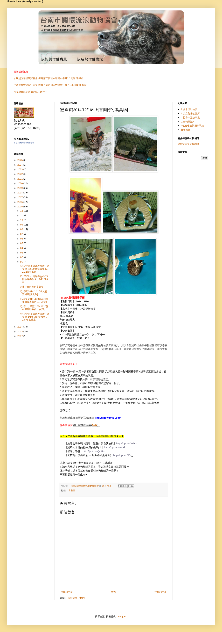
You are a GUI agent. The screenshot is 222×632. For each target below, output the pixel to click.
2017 (20, 197)
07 (21, 234)
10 (21, 220)
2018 (20, 192)
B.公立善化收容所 (190, 113)
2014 (20, 326)
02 (21, 257)
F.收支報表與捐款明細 (192, 125)
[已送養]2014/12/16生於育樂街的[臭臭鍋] (33, 293)
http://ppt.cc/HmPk (115, 447)
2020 (20, 183)
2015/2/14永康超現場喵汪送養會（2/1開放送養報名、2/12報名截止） (34, 269)
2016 (20, 202)
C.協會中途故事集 (190, 117)
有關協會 (185, 129)
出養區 (71, 490)
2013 (20, 331)
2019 (20, 188)
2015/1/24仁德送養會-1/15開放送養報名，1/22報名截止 (34, 279)
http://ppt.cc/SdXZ (126, 443)
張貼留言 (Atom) (76, 598)
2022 (20, 174)
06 (21, 238)
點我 (94, 425)
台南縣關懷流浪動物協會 (24, 143)
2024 (20, 164)
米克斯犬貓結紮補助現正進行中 (30, 91)
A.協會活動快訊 (189, 109)
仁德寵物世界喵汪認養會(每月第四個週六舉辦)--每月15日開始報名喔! (50, 85)
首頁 (113, 592)
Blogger (122, 616)
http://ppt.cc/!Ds (122, 455)
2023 (20, 169)
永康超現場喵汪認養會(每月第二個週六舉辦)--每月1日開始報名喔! (48, 78)
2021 (20, 178)
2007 (20, 336)
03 (21, 252)
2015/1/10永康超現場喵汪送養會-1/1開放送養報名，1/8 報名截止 (34, 317)
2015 (20, 206)
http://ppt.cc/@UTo (94, 451)
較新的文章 (67, 592)
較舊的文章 (160, 592)
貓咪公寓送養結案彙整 (32, 286)
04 (21, 248)
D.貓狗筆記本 (188, 121)
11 (21, 215)
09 (21, 224)
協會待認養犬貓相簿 (188, 144)
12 (21, 210)
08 (21, 229)
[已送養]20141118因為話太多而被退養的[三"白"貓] (34, 300)
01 (21, 261)
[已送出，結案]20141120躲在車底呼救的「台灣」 (34, 308)
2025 (20, 160)
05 (21, 243)
